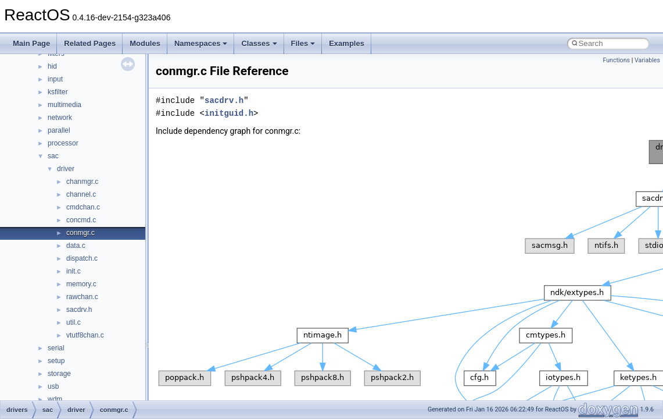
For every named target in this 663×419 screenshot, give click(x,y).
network (60, 117)
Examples (346, 43)
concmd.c (81, 220)
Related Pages (90, 43)
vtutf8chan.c (85, 335)
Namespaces (201, 43)
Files (303, 43)
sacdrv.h (79, 310)
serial (56, 348)
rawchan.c (82, 297)
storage (59, 374)
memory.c (81, 284)
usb (53, 386)
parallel (59, 130)
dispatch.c (82, 258)
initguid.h (229, 113)
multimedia (64, 105)
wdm (55, 399)
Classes (259, 43)
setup (56, 361)
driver (65, 169)
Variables (647, 60)
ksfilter (58, 92)
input (55, 79)
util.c (73, 322)
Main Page (31, 43)
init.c (73, 271)
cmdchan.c (83, 207)
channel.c (81, 194)
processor (63, 143)
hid (52, 66)
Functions (616, 60)
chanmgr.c (82, 181)
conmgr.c (80, 233)
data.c (75, 246)
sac (53, 156)
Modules (145, 43)
